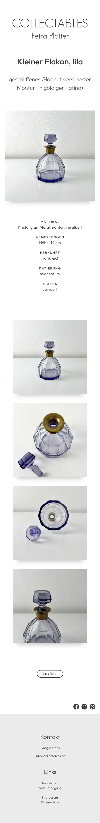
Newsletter (50, 783)
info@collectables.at (50, 756)
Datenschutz (50, 802)
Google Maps (50, 748)
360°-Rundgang (50, 788)
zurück (50, 674)
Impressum (50, 797)
